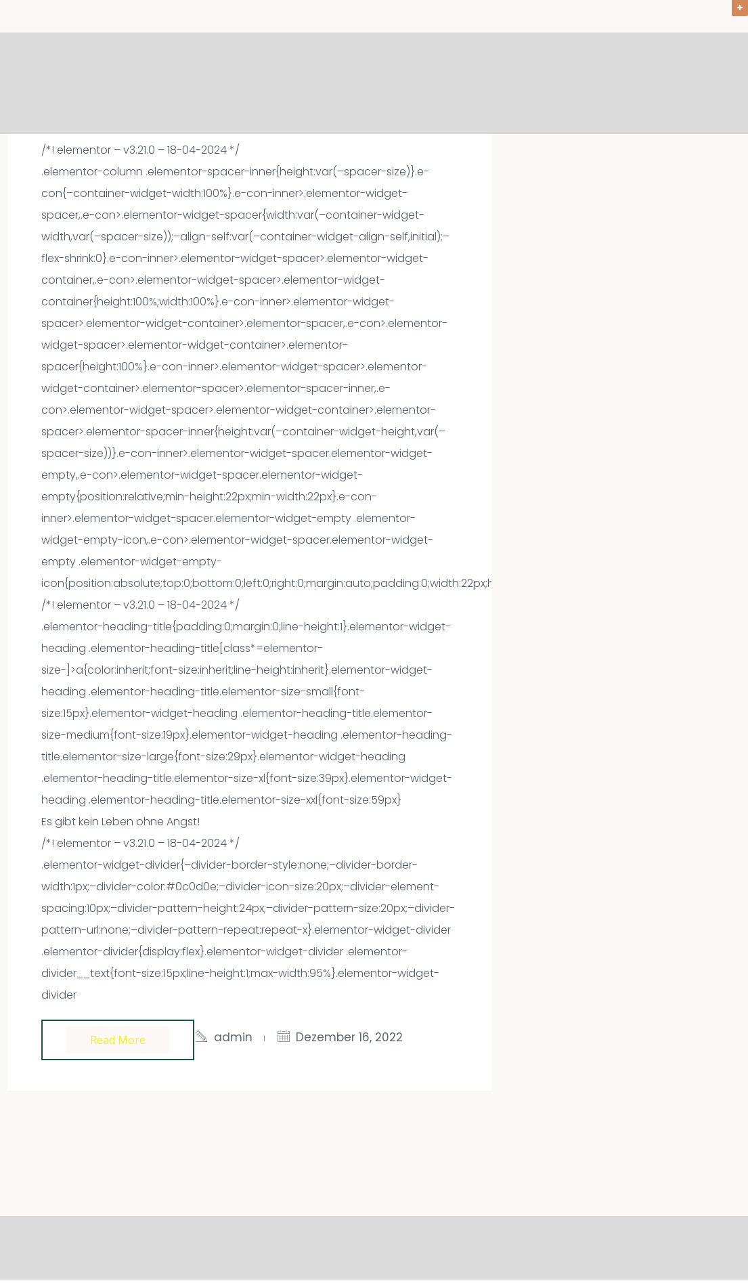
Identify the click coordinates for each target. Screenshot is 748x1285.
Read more (118, 1039)
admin (233, 1037)
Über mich (630, 84)
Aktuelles (548, 84)
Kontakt (710, 84)
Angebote (465, 84)
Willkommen (374, 84)
